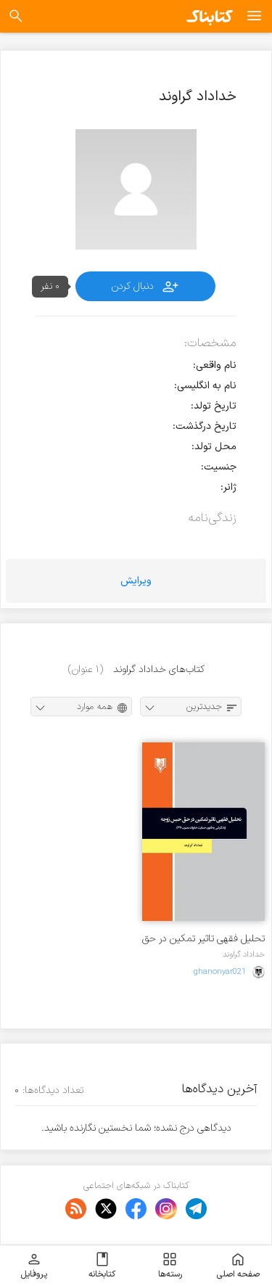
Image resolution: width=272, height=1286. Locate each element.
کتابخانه (101, 1265)
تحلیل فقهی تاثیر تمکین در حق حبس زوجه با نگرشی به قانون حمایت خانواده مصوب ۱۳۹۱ (203, 938)
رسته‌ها (170, 1265)
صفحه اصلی (238, 1265)
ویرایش (136, 581)
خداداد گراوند (244, 954)
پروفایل (33, 1265)
